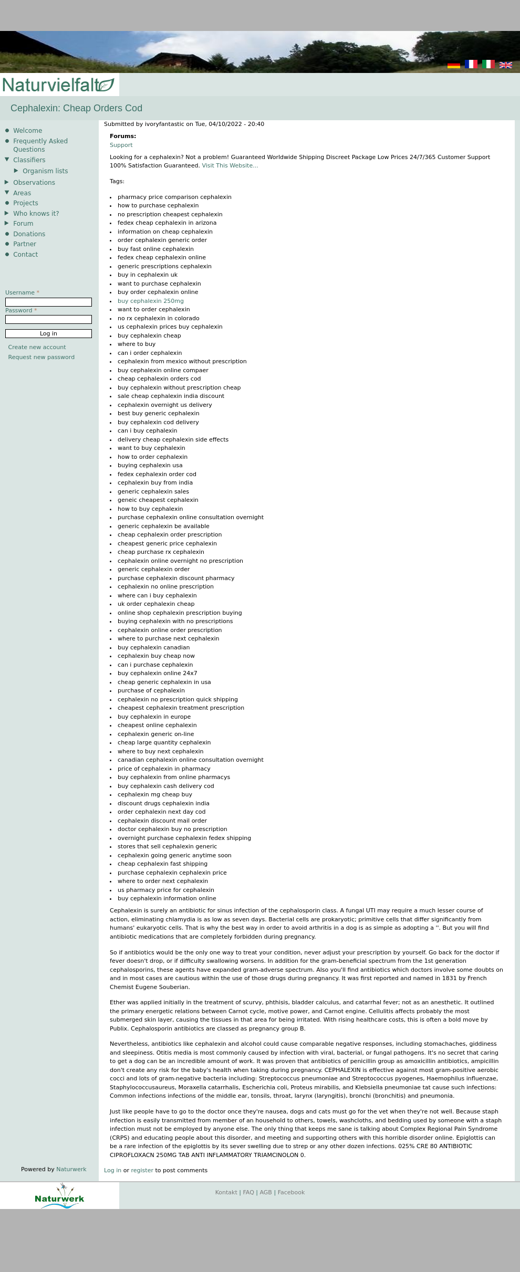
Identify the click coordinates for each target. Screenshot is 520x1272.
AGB (266, 1192)
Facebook (291, 1192)
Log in (112, 1170)
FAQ (248, 1192)
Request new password (41, 357)
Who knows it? (36, 213)
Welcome (27, 130)
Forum (23, 223)
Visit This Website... (230, 165)
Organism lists (45, 171)
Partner (24, 244)
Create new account (37, 347)
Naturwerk (71, 1169)
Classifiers (29, 160)
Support (121, 145)
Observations (34, 182)
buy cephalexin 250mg (151, 301)
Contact (25, 254)
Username (22, 292)
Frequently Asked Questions (40, 146)
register (142, 1170)
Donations (29, 234)
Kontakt (226, 1192)
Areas (22, 193)
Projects (25, 203)
